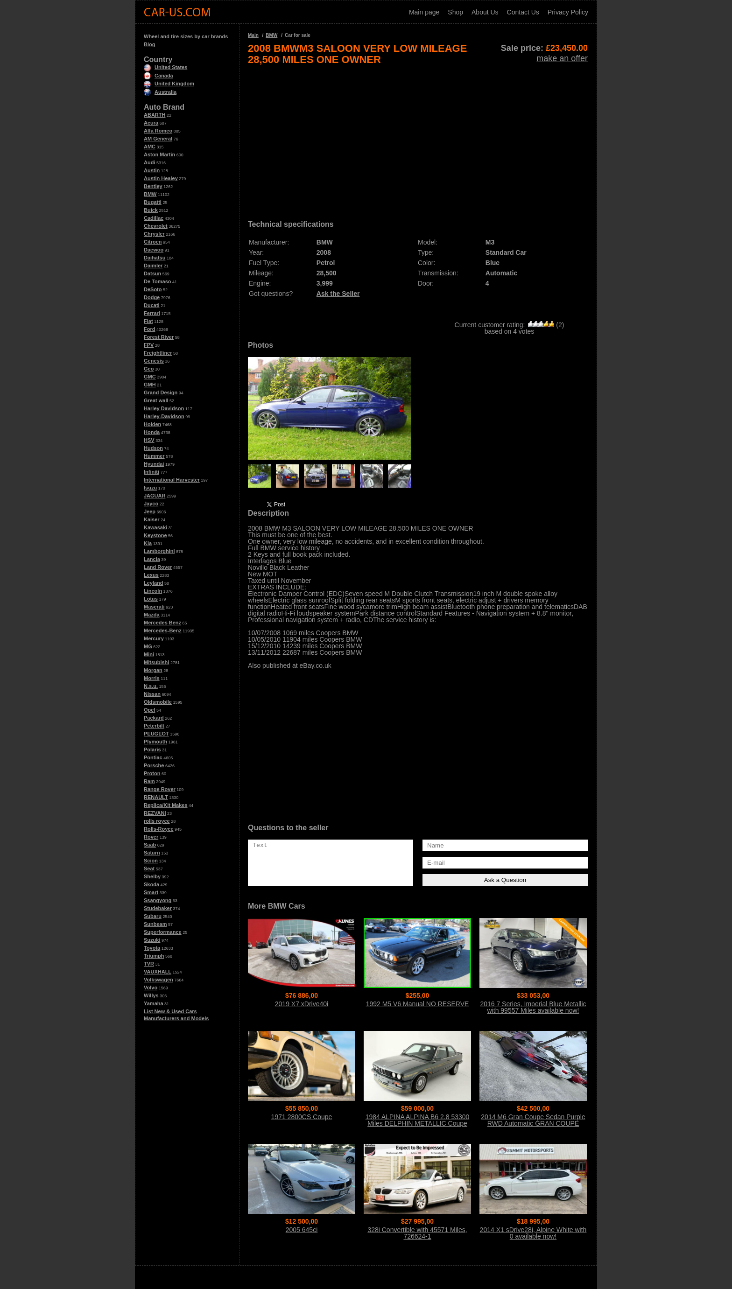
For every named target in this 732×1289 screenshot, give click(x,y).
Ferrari (152, 313)
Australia (160, 92)
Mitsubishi (156, 662)
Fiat (148, 321)
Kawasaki (155, 527)
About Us (485, 12)
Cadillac (153, 218)
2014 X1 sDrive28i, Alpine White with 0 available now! (533, 1233)
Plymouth (155, 741)
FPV (149, 345)
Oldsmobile (158, 702)
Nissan (152, 694)
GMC (150, 376)
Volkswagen (158, 979)
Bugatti (153, 202)
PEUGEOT (156, 733)
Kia (148, 543)
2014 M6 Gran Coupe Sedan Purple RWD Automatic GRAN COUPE (533, 1120)
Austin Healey (161, 178)
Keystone (155, 535)
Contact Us (523, 12)
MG (148, 646)
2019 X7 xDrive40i (301, 1004)
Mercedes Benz (162, 622)
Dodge (152, 297)
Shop (455, 12)
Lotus (151, 599)
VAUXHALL (157, 971)
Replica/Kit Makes (166, 805)
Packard (154, 718)
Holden (152, 424)
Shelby (152, 876)
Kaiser (152, 519)
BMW (150, 194)
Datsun (152, 273)
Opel (149, 710)
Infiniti (151, 472)
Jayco (151, 503)
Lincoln (153, 591)
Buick (151, 210)
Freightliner (158, 353)
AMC (149, 146)
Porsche (154, 765)
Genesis (154, 361)
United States (165, 67)
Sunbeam (155, 924)
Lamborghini (159, 551)
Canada (158, 75)
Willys (151, 995)
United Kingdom (169, 83)
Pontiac (153, 757)
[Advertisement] (418, 139)
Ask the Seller (338, 293)
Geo (149, 368)
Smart (151, 892)
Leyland (153, 583)
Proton (152, 773)
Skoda (151, 884)
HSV (149, 440)
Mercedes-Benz (163, 630)
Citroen (153, 242)
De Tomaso (157, 281)
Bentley (153, 186)
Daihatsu (154, 257)
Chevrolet (156, 226)
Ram (149, 781)
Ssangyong (157, 900)
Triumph (154, 956)
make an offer (562, 58)
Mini (149, 654)
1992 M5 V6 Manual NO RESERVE (417, 1004)
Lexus (151, 575)
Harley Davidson (164, 408)
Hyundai (154, 464)
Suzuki (152, 940)
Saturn (152, 852)
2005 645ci (302, 1229)
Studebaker (158, 908)
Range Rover (160, 789)
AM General (158, 138)
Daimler (153, 265)
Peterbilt (154, 726)
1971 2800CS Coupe (301, 1117)
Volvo (150, 987)
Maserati (154, 606)
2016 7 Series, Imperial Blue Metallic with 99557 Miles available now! (533, 1007)
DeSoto (153, 289)
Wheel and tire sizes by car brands (186, 36)
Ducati (152, 305)
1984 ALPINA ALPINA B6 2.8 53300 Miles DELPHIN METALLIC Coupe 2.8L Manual (418, 1123)
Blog (149, 44)
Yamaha (153, 1003)
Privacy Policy (568, 12)
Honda (152, 432)
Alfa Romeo (158, 130)
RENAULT (156, 797)
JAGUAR (154, 495)
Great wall (156, 400)
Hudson (153, 448)
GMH (150, 384)
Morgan (153, 670)
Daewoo (153, 249)
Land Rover (158, 567)
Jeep (149, 511)
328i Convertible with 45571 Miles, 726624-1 (417, 1233)
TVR (149, 964)
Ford (149, 329)
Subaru (153, 916)
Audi (149, 162)
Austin (152, 170)
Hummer (154, 456)
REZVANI (155, 813)
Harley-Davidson (164, 416)
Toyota (152, 948)
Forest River (159, 337)
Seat (149, 868)
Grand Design (160, 392)
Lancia (152, 559)
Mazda (152, 614)
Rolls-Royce (159, 829)
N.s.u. (151, 686)
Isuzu (150, 487)
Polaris (152, 749)
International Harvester (172, 480)
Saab (150, 845)
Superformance (163, 932)
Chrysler (154, 234)
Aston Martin (159, 154)
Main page (424, 12)
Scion (151, 860)
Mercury (154, 638)
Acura (151, 123)
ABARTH (154, 115)
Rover (151, 837)
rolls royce (157, 821)
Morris (152, 678)
